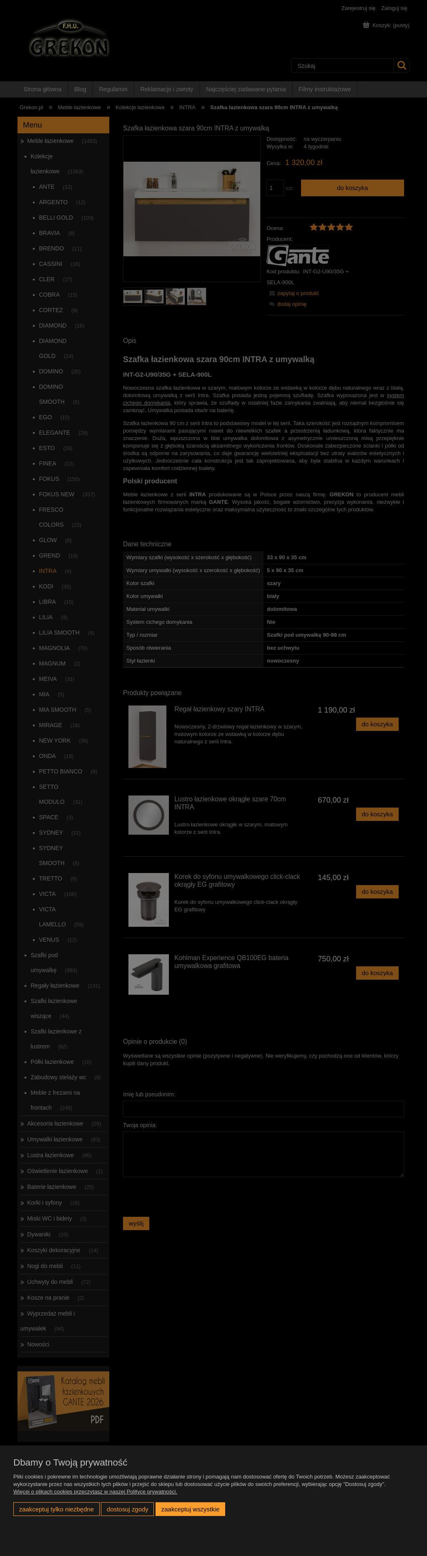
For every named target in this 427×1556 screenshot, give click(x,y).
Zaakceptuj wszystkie (190, 1509)
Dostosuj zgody (127, 1509)
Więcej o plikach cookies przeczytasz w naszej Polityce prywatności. (95, 1491)
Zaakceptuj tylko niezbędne (56, 1509)
